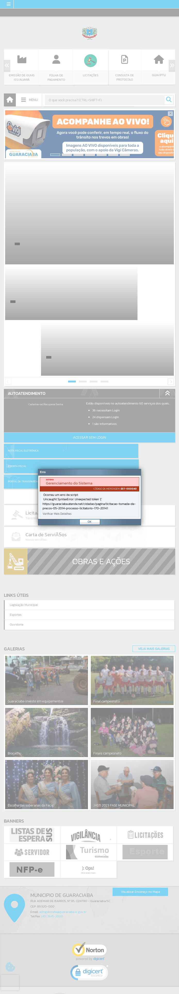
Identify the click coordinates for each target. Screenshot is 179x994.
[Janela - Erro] (89, 497)
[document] (89, 497)
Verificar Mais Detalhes (57, 514)
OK (90, 522)
